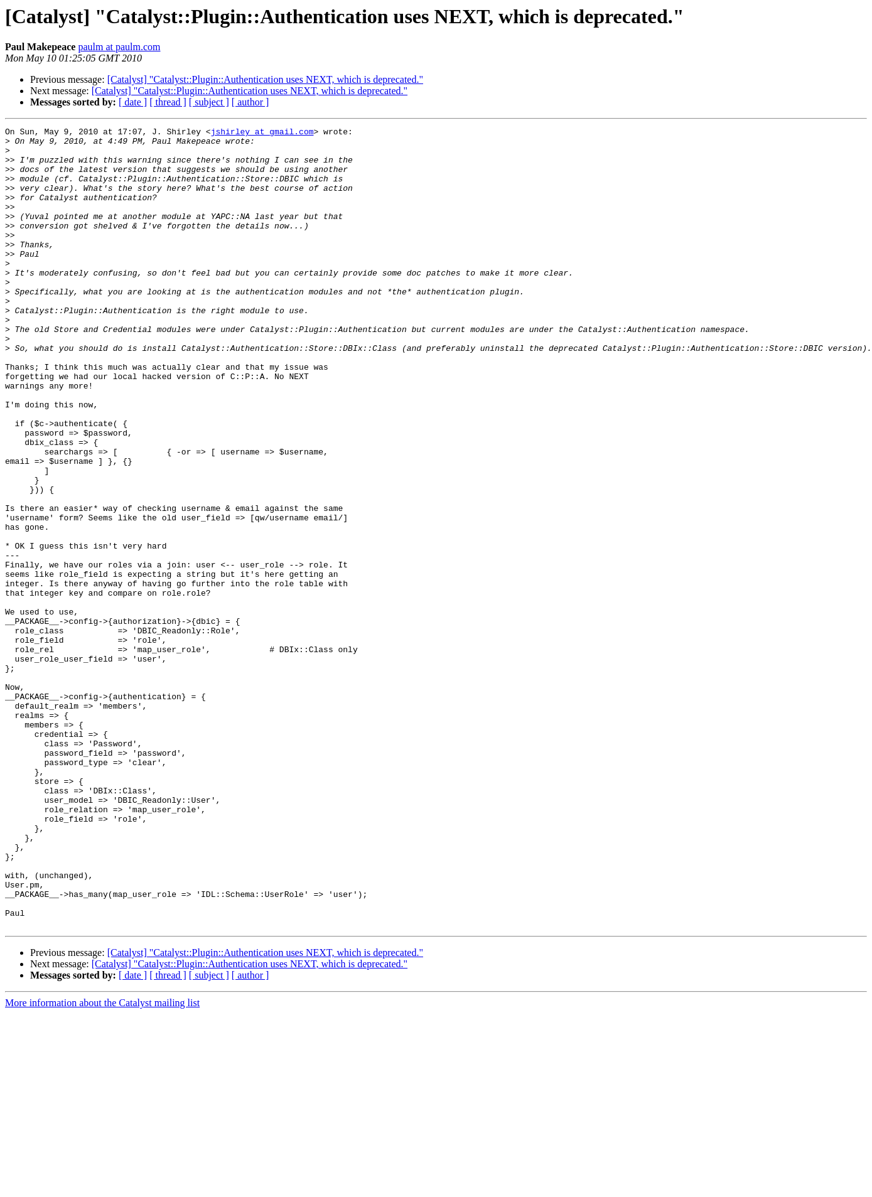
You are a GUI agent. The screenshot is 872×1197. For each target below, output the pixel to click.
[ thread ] (167, 102)
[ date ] (133, 102)
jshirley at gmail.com (262, 133)
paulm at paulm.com (119, 46)
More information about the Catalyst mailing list (102, 1162)
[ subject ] (209, 102)
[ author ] (250, 102)
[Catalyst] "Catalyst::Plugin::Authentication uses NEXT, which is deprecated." (265, 79)
